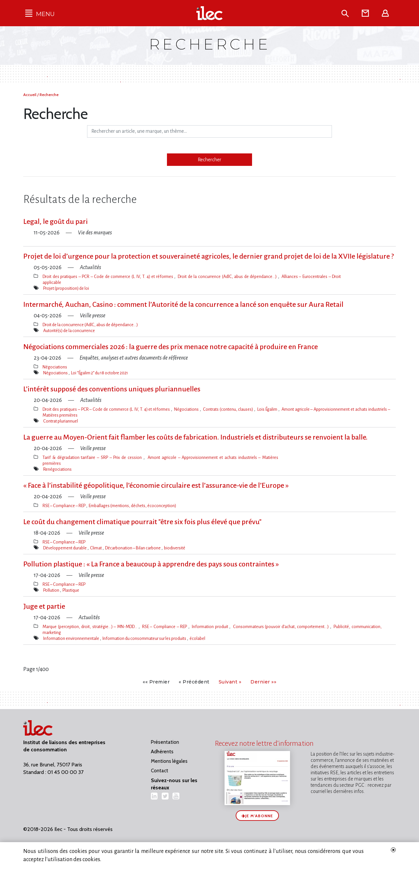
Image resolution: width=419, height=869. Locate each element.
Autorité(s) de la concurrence (69, 330)
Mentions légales (169, 761)
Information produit (210, 626)
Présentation (165, 742)
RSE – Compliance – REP (64, 505)
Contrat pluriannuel (60, 421)
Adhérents (162, 752)
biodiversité (174, 547)
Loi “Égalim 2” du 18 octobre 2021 (99, 372)
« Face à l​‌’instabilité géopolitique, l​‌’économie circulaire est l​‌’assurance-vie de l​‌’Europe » (156, 485)
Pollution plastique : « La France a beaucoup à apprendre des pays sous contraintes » (151, 564)
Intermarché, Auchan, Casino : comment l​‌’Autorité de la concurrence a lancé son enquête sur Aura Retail (183, 304)
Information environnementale (71, 638)
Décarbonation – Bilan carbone (133, 547)
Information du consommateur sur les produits (144, 638)
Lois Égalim (267, 409)
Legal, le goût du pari (55, 222)
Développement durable (65, 547)
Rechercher (209, 159)
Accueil (30, 94)
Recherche (49, 94)
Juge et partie (44, 606)
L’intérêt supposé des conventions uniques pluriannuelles (111, 389)
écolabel (197, 638)
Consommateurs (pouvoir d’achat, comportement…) (281, 626)
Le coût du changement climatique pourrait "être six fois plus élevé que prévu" (142, 522)
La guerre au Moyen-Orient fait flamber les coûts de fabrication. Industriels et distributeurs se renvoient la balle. (195, 437)
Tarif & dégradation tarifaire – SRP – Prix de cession (93, 457)
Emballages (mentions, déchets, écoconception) (132, 505)
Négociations (55, 367)
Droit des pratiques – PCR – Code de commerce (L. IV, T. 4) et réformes (108, 276)
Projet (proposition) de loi (66, 288)
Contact (159, 771)
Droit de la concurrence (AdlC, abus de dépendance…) (228, 276)
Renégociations (57, 469)
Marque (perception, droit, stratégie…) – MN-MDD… (90, 626)
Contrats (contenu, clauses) (228, 409)
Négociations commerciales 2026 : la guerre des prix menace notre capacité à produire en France (170, 347)
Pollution (51, 590)
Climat (96, 547)
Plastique (71, 590)
